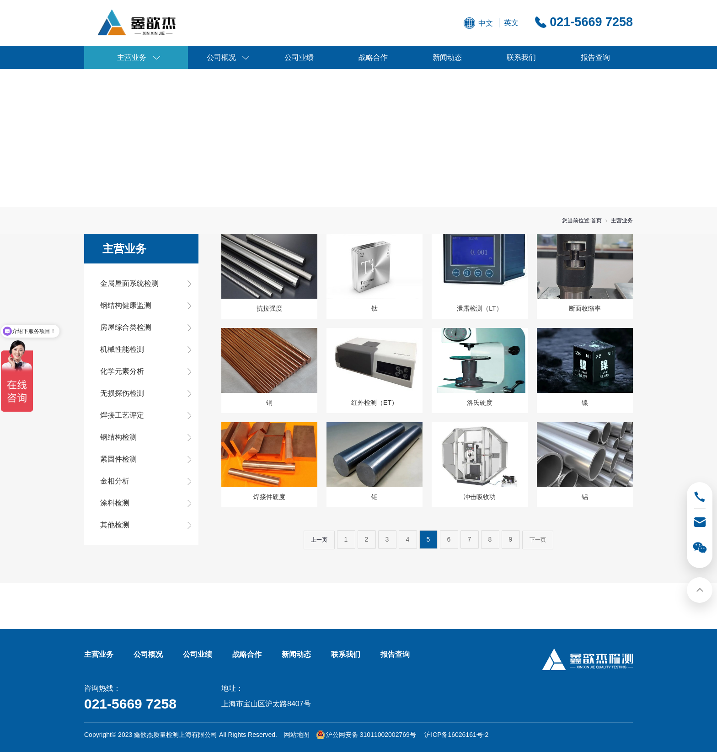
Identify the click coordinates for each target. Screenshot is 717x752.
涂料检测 (114, 503)
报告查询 (595, 57)
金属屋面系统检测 (129, 283)
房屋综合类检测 (125, 327)
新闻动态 (447, 57)
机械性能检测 (122, 349)
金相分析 (114, 481)
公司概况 (221, 57)
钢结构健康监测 (125, 305)
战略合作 (373, 57)
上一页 (319, 540)
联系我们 (521, 57)
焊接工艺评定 (122, 415)
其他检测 (114, 525)
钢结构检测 (118, 437)
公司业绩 (299, 57)
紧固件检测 (118, 459)
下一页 (538, 540)
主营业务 (131, 57)
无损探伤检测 (122, 393)
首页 (596, 220)
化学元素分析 (122, 371)
